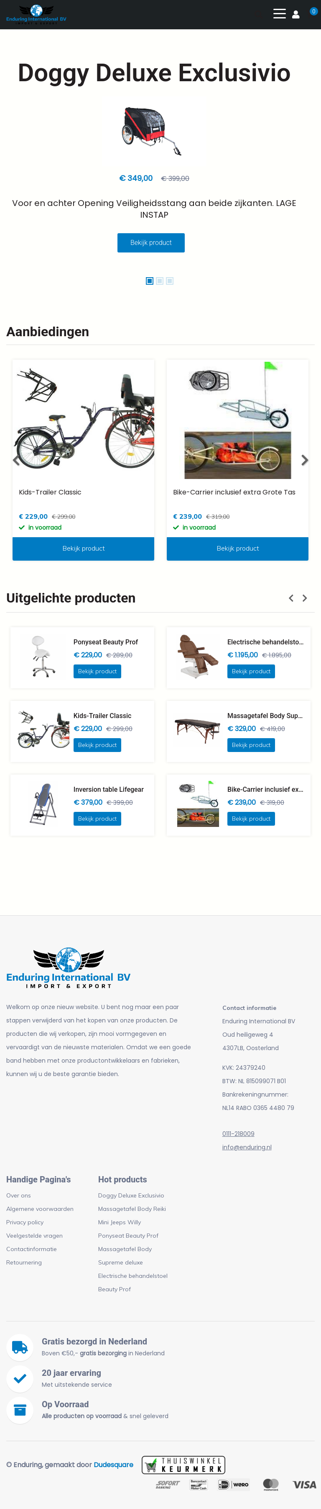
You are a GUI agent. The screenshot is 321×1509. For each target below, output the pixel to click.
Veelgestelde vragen (34, 1235)
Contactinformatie (31, 1249)
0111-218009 (238, 1134)
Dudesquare (113, 1465)
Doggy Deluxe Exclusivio (131, 1195)
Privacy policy (24, 1222)
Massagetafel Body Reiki (132, 1209)
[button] (149, 280)
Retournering (24, 1262)
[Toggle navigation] (279, 13)
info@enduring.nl (247, 1147)
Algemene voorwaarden (40, 1209)
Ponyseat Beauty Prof (128, 1235)
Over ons (18, 1195)
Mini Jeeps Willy (119, 1222)
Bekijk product (151, 243)
